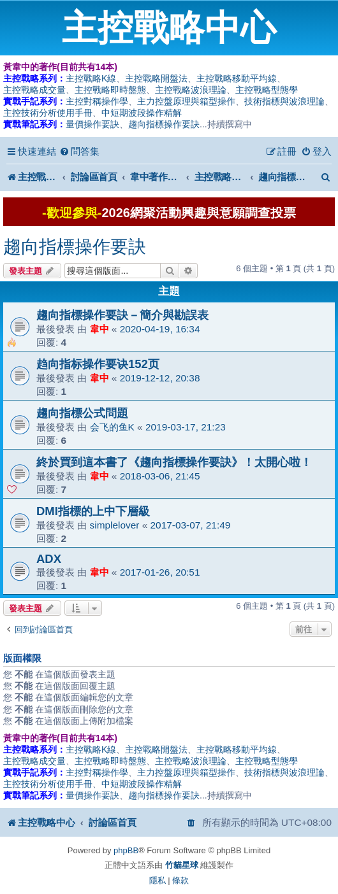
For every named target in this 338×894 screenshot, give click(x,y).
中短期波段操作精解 (141, 113)
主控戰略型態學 (266, 90)
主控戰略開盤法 (156, 78)
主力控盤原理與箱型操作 (186, 101)
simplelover (115, 525)
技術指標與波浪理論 (284, 101)
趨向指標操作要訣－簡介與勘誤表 (122, 315)
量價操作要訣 (92, 124)
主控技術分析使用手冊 (47, 113)
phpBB (126, 850)
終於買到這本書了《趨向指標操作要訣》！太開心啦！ (174, 462)
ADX (48, 558)
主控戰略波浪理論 (190, 90)
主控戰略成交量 (34, 90)
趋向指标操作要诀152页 (97, 364)
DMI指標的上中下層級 (93, 511)
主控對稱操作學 (97, 101)
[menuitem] (79, 151)
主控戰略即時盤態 (110, 90)
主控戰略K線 (91, 78)
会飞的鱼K (112, 427)
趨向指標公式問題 (82, 413)
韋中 (99, 328)
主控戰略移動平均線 (236, 78)
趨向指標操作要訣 (164, 124)
